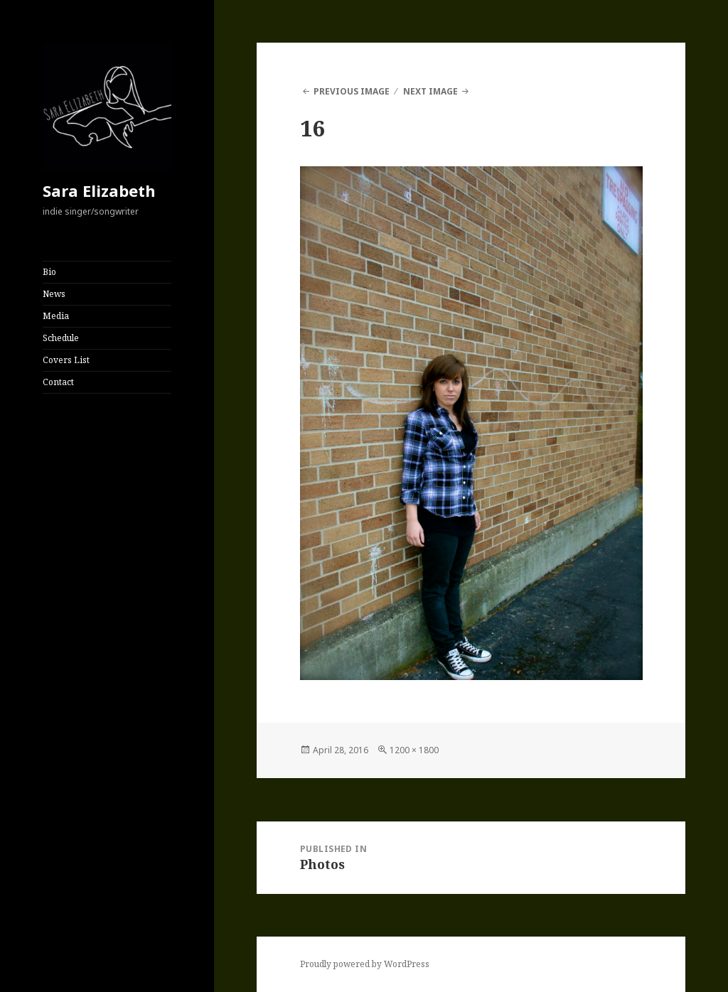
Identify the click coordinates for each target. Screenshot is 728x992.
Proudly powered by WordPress (364, 964)
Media (56, 316)
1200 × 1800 (414, 750)
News (54, 294)
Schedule (61, 338)
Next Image (430, 91)
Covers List (66, 360)
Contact (58, 382)
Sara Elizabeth (99, 190)
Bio (49, 272)
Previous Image (352, 91)
